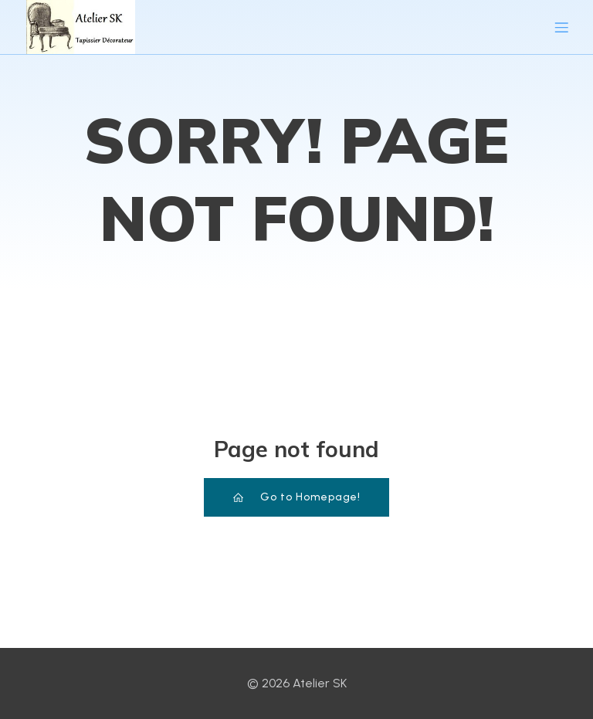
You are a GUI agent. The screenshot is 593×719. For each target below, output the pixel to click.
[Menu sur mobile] (561, 27)
